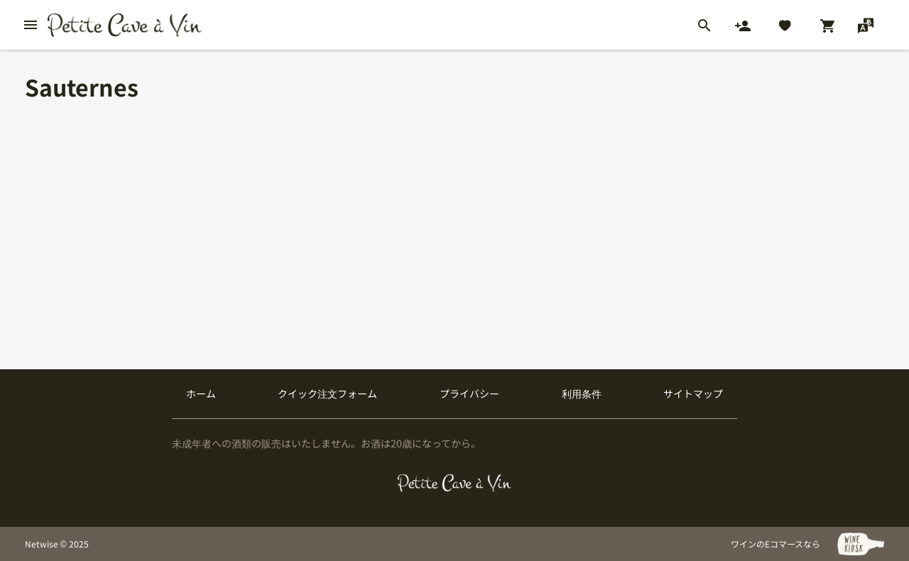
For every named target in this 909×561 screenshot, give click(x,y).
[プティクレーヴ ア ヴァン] (455, 483)
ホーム (201, 393)
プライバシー (469, 393)
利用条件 (582, 393)
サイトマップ (693, 393)
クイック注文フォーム (327, 393)
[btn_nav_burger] (30, 25)
